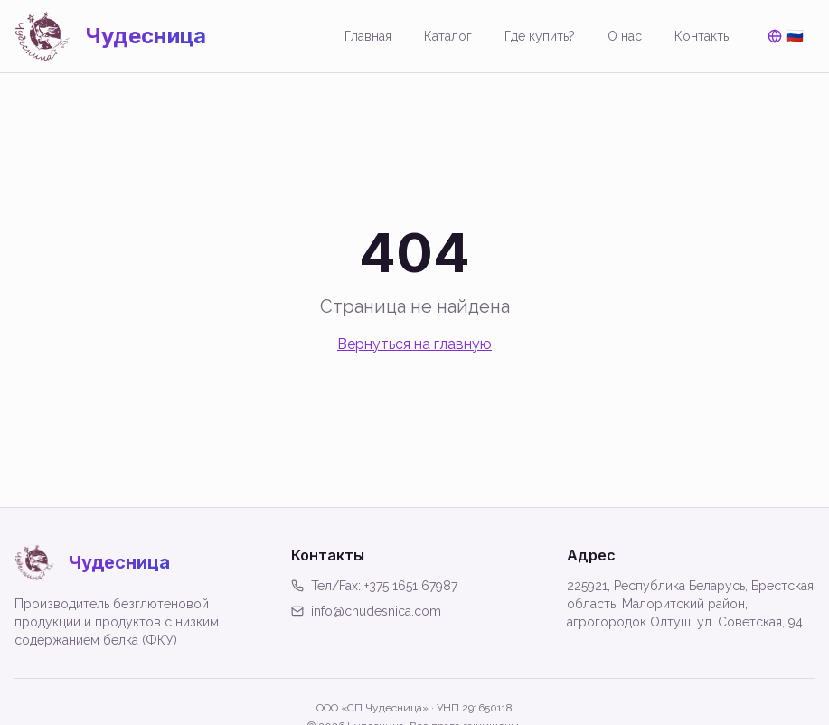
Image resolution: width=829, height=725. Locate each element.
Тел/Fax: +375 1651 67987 (374, 586)
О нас (625, 36)
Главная (367, 36)
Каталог (448, 36)
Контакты (702, 36)
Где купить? (539, 36)
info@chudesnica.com (366, 611)
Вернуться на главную (414, 344)
